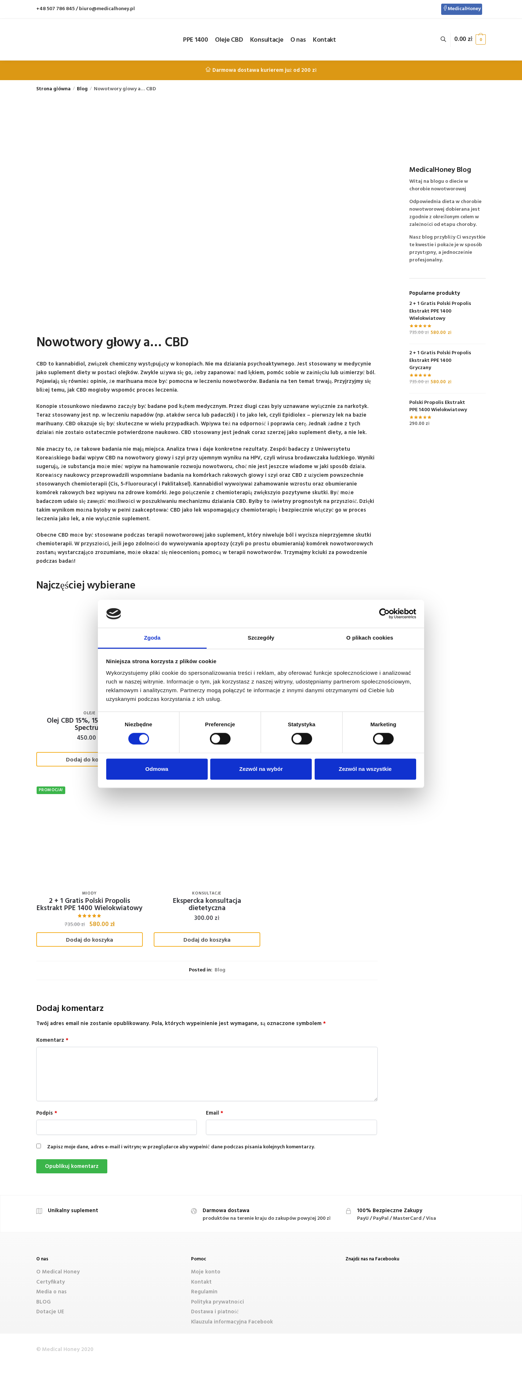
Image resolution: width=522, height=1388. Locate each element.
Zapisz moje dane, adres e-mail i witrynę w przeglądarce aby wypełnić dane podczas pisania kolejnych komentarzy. (181, 1147)
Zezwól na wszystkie (365, 769)
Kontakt (201, 1282)
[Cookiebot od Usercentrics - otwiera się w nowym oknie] (384, 613)
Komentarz (52, 1040)
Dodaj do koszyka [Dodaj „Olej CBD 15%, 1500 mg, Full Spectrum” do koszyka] (89, 760)
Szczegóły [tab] (261, 638)
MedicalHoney (462, 9)
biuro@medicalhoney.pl (107, 9)
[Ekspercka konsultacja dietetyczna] (207, 834)
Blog (82, 89)
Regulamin (204, 1292)
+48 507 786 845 (55, 9)
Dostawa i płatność (215, 1312)
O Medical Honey (58, 1272)
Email (214, 1113)
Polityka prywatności (217, 1302)
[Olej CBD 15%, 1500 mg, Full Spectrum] (89, 653)
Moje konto (205, 1272)
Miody (89, 893)
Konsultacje (206, 893)
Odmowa (156, 769)
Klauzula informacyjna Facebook (232, 1322)
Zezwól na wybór (261, 769)
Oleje (89, 713)
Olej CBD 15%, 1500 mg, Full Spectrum (89, 724)
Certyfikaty (50, 1282)
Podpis (46, 1113)
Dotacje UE (50, 1312)
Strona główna (53, 89)
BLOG (43, 1302)
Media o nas (51, 1292)
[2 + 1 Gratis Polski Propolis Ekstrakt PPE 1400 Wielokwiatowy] (89, 834)
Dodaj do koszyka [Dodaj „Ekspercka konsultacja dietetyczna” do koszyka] (207, 940)
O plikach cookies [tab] (369, 638)
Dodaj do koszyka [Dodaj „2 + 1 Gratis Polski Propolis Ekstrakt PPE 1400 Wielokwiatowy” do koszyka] (89, 940)
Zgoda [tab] (152, 638)
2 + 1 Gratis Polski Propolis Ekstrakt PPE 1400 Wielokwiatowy (89, 904)
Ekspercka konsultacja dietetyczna (207, 904)
